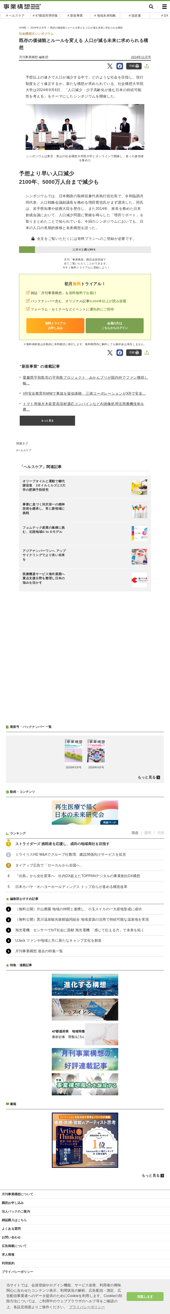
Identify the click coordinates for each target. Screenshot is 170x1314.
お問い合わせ (11, 1237)
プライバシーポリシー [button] (87, 1307)
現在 (135, 833)
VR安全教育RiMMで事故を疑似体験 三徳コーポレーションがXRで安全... (84, 393)
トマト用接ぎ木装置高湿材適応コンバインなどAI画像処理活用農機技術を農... (83, 406)
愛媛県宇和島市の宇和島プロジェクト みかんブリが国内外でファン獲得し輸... (85, 380)
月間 (160, 833)
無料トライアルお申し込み (55, 325)
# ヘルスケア (15, 15)
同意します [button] (145, 1296)
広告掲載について (14, 1246)
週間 (147, 833)
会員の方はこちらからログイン (114, 325)
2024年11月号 (141, 57)
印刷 (134, 66)
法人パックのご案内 (16, 1211)
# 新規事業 (75, 15)
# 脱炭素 (135, 15)
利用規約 (8, 1263)
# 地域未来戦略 (105, 15)
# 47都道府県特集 (45, 15)
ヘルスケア (24, 450)
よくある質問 (11, 1228)
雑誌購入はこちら (14, 1220)
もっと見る (47, 420)
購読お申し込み (13, 1203)
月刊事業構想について (17, 1194)
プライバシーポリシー (17, 1272)
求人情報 (8, 1254)
